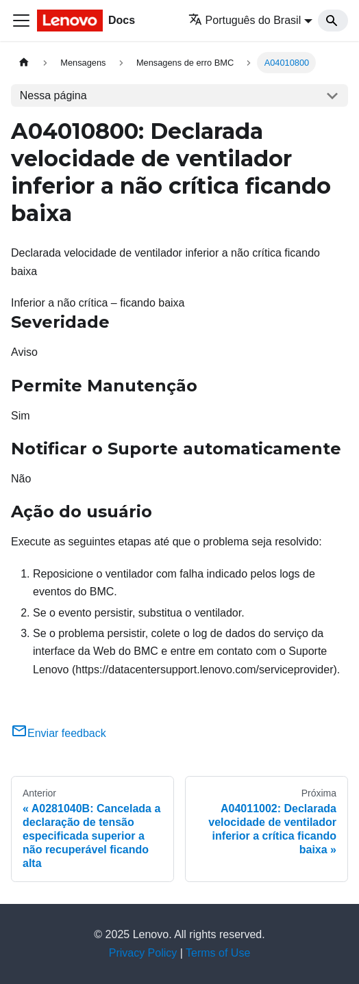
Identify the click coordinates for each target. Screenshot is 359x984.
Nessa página (53, 95)
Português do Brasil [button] (244, 20)
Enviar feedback (58, 733)
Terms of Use (218, 953)
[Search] (333, 20)
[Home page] (24, 62)
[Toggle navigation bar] (21, 20)
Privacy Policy (143, 953)
